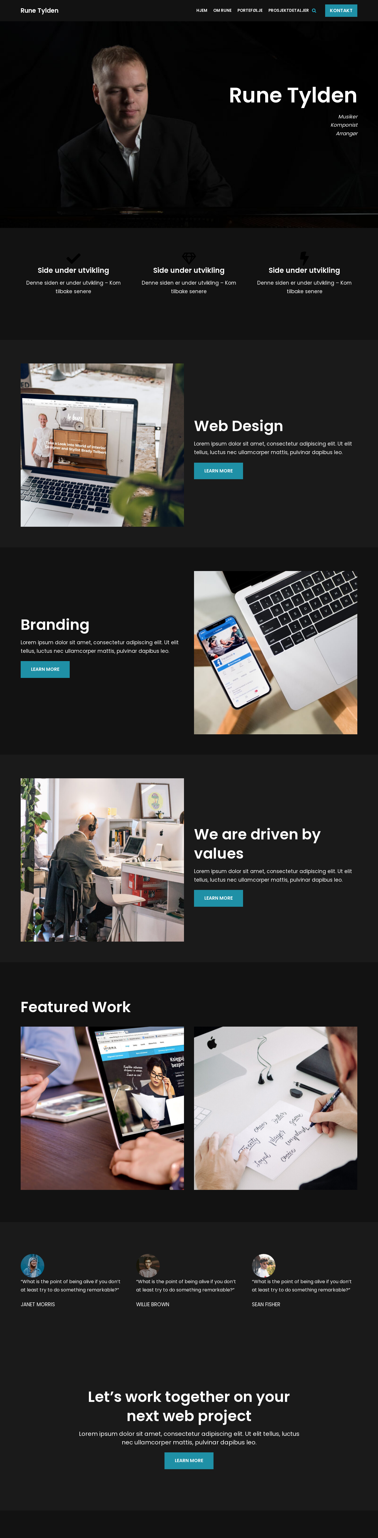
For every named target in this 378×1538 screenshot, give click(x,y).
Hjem (201, 10)
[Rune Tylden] (40, 10)
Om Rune (222, 10)
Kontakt (341, 10)
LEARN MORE (218, 471)
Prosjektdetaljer (288, 10)
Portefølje (250, 10)
